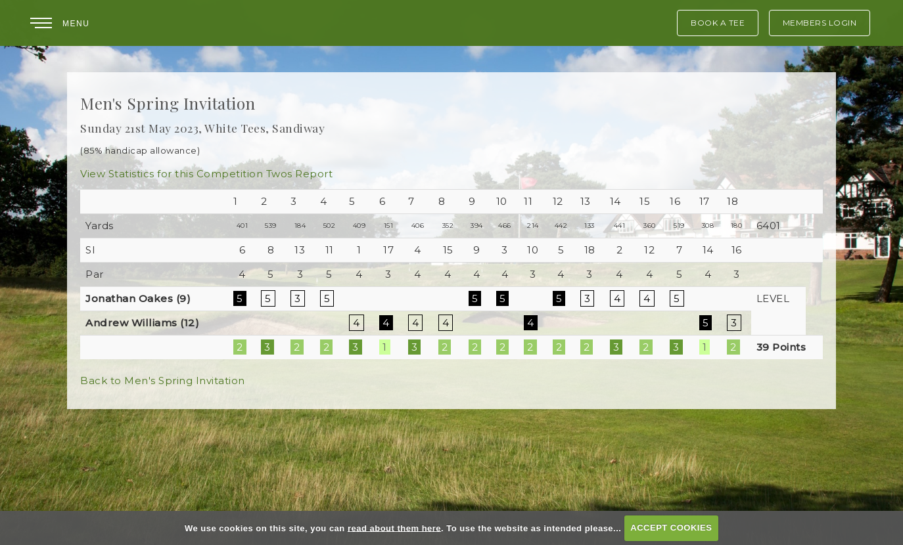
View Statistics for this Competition (171, 173)
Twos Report (299, 173)
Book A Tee (718, 23)
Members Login (820, 23)
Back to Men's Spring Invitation (162, 380)
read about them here (394, 528)
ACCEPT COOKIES (671, 528)
